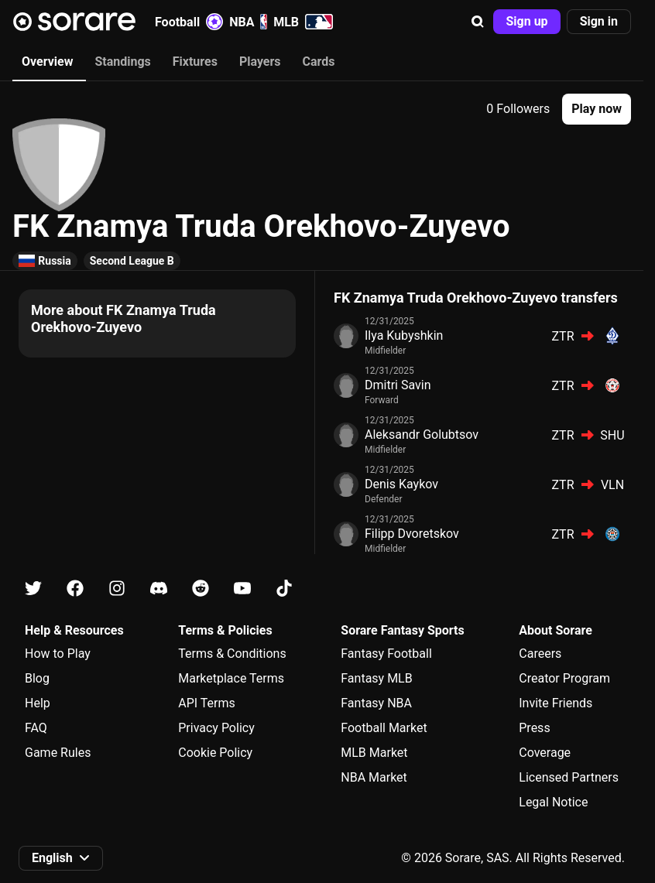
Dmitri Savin (398, 385)
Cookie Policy (215, 752)
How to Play (58, 653)
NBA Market (374, 777)
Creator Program (564, 678)
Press (534, 727)
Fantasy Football (386, 653)
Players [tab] (260, 61)
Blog (37, 678)
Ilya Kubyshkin (404, 335)
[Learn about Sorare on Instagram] (117, 588)
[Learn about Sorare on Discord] (158, 588)
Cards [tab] (319, 61)
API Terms (206, 703)
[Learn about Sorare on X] (33, 588)
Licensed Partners (569, 777)
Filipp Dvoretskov (412, 533)
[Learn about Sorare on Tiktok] (284, 588)
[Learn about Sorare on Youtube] (242, 588)
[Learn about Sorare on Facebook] (75, 588)
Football (189, 21)
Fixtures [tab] (195, 61)
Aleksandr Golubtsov (421, 434)
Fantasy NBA (376, 703)
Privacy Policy (216, 727)
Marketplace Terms (231, 678)
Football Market (384, 727)
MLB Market (374, 752)
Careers (540, 653)
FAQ (36, 727)
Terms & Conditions (232, 653)
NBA (248, 21)
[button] (477, 21)
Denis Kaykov (401, 484)
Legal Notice (553, 802)
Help (37, 703)
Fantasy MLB (376, 678)
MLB (303, 21)
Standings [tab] (122, 61)
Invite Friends (555, 703)
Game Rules (58, 752)
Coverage (545, 752)
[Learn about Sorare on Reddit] (200, 588)
